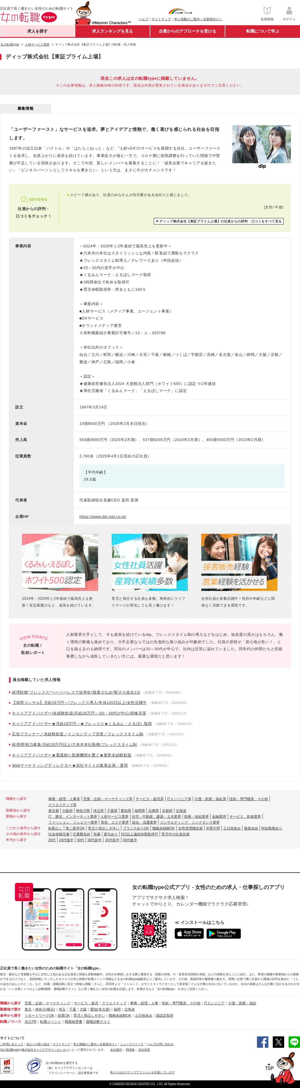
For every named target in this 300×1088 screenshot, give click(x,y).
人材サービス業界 (114, 817)
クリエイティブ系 (62, 805)
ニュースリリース (132, 1044)
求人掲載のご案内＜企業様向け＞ (198, 19)
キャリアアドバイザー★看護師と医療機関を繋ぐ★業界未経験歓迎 (72, 755)
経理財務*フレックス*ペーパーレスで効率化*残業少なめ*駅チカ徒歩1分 (76, 692)
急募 (96, 834)
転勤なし (55, 828)
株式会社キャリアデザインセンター (45, 1049)
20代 (52, 840)
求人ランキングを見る (112, 31)
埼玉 (62, 1009)
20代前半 (112, 840)
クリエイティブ (114, 1003)
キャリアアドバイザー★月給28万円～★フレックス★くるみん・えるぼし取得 (82, 724)
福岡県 (139, 811)
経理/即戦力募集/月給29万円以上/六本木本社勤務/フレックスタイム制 (74, 744)
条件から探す (10, 1015)
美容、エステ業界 (115, 822)
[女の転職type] (9, 1049)
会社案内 (116, 1049)
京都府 (167, 811)
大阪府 (67, 811)
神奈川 (40, 1009)
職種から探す (10, 1003)
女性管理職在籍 (190, 828)
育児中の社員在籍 (175, 834)
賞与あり (111, 834)
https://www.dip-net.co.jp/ (102, 516)
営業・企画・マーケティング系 (107, 799)
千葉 (72, 1009)
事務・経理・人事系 (64, 799)
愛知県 (126, 811)
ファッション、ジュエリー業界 (73, 822)
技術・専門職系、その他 (248, 799)
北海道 (181, 811)
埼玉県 (98, 811)
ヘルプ (143, 19)
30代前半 (94, 840)
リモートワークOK (39, 1015)
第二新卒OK (75, 828)
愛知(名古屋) (100, 1009)
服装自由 (251, 828)
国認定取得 (164, 1015)
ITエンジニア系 (179, 799)
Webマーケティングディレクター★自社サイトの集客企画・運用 (70, 765)
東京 (28, 1009)
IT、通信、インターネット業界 (72, 817)
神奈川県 (83, 811)
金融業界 (219, 817)
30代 (80, 840)
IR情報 (130, 1049)
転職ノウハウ (10, 1021)
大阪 (83, 1009)
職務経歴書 (73, 1021)
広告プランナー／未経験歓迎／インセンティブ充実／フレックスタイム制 (78, 734)
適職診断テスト (98, 1021)
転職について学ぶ (262, 31)
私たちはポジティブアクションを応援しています (142, 1072)
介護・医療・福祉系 (210, 799)
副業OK (64, 1015)
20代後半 (66, 840)
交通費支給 (81, 834)
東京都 (53, 811)
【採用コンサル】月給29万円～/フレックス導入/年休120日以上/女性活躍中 (79, 702)
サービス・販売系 (150, 799)
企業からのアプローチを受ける (187, 31)
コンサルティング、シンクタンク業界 (190, 822)
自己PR (31, 1021)
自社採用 (144, 1049)
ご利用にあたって (11, 1044)
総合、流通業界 (144, 822)
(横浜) (50, 1009)
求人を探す (37, 31)
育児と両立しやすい (104, 828)
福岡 (117, 1009)
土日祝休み (232, 828)
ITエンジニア (214, 1003)
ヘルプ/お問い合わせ (160, 1044)
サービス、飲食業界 (245, 817)
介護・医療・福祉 (242, 1003)
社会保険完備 (58, 834)
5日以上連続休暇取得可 (139, 834)
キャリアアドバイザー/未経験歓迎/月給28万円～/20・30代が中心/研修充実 (79, 713)
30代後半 (130, 840)
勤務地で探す (10, 1009)
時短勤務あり (271, 828)
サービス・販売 (86, 1003)
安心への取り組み (38, 1044)
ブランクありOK (136, 828)
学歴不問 (213, 828)
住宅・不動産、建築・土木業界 (156, 817)
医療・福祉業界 (196, 817)
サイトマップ (161, 19)
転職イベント (50, 1021)
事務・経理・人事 (144, 1003)
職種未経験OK (163, 828)
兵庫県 (153, 811)
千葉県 (112, 811)
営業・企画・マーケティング (47, 1003)
